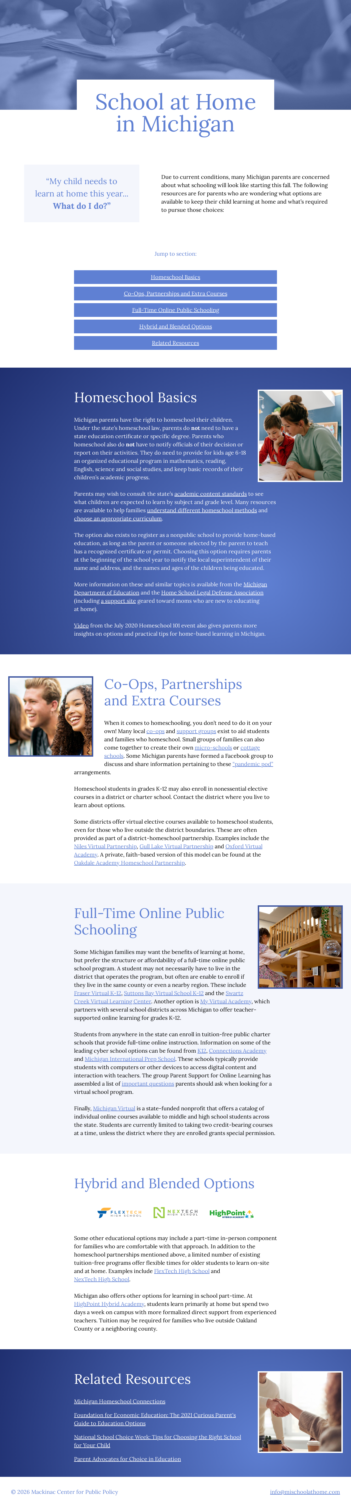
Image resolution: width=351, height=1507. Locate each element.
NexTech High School (101, 1279)
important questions (148, 1083)
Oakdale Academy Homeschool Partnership (129, 862)
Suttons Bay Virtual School (164, 993)
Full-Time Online (175, 309)
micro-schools (213, 747)
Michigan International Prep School (130, 1058)
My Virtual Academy (225, 1001)
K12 (201, 1050)
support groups (196, 731)
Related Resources (175, 342)
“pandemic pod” (253, 763)
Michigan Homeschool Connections (119, 1401)
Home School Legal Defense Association (212, 592)
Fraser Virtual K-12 (97, 993)
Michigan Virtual (114, 1108)
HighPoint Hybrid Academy (109, 1303)
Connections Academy (238, 1050)
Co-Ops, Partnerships (175, 293)
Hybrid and (175, 326)
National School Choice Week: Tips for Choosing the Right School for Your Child (157, 1441)
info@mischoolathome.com (305, 1491)
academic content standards (210, 493)
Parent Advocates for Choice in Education (127, 1458)
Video (81, 625)
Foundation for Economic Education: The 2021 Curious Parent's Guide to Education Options (155, 1419)
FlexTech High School (182, 1270)
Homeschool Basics (175, 277)
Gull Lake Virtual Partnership (176, 846)
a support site (118, 600)
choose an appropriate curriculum (118, 518)
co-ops (155, 731)
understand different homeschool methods (202, 510)
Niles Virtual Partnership (105, 846)
